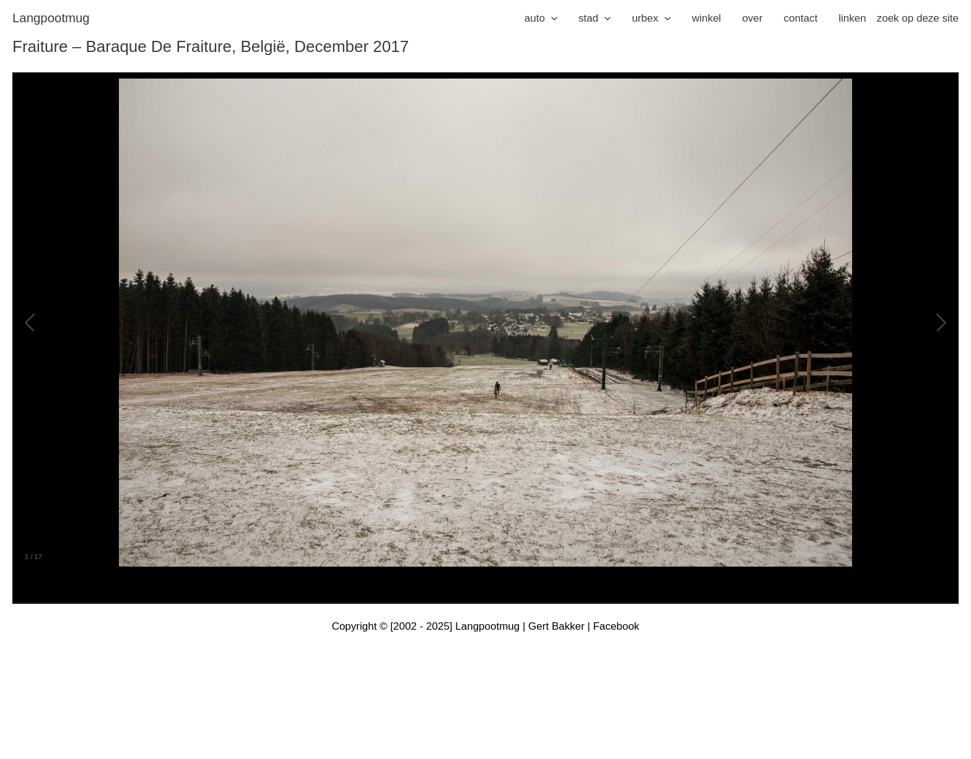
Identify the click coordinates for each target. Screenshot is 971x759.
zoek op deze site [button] (918, 18)
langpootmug (51, 18)
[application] (551, 18)
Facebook (616, 626)
